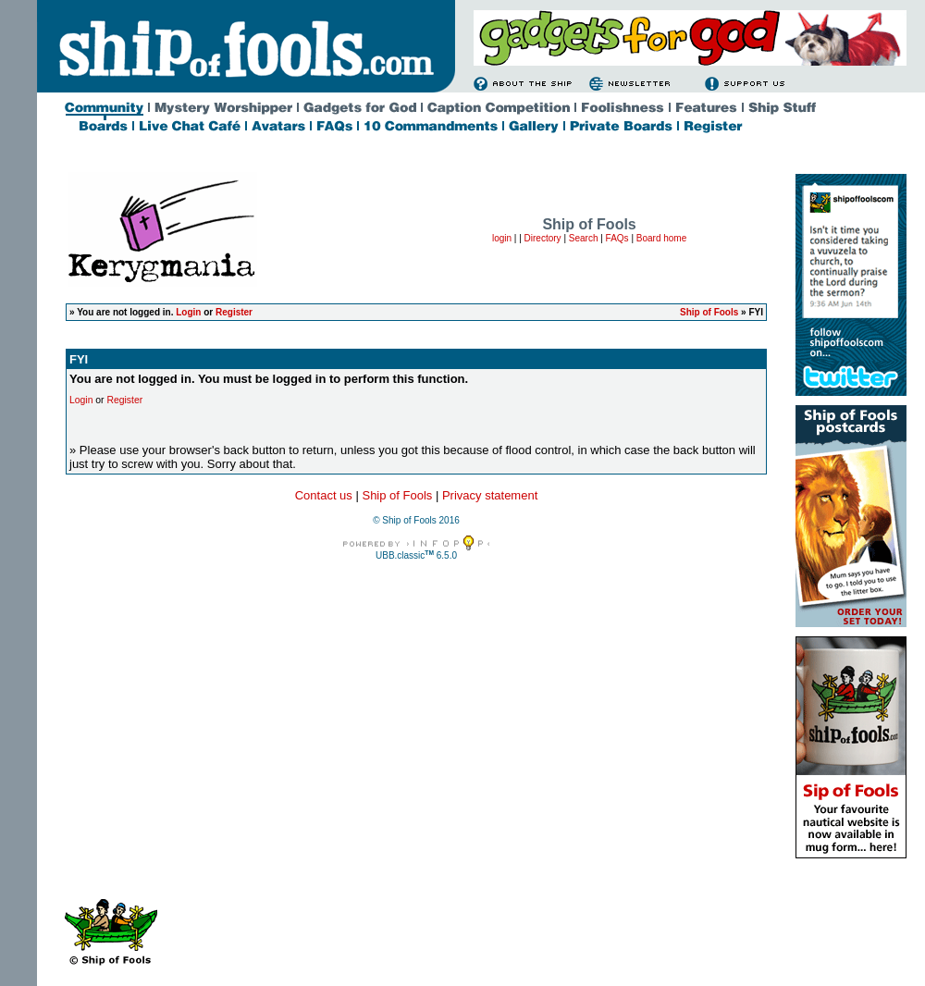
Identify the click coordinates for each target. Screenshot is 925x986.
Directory (542, 238)
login (502, 238)
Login (188, 312)
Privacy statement (489, 495)
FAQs (617, 238)
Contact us (323, 495)
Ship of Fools (709, 312)
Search (583, 238)
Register (234, 312)
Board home (661, 238)
